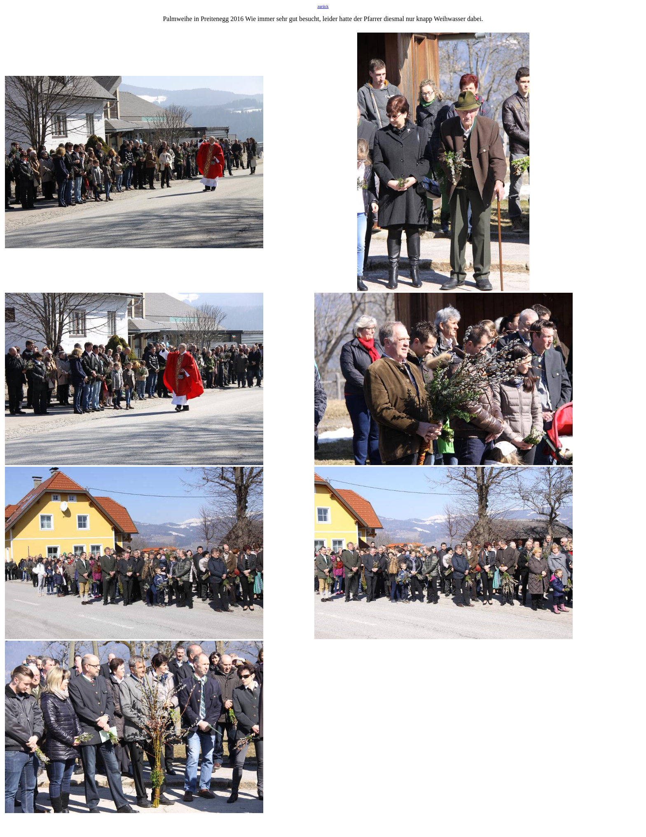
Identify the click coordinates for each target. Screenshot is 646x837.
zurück (322, 6)
